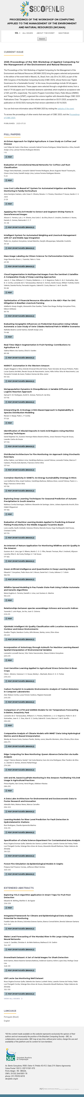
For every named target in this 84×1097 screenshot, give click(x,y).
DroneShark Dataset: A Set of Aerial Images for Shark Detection (36, 957)
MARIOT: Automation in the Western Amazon (26, 365)
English (7, 1021)
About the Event (46, 33)
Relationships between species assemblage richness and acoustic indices (41, 608)
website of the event (65, 109)
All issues (27, 33)
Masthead (64, 33)
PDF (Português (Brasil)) (20, 227)
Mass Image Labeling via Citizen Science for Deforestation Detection (39, 256)
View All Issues (12, 998)
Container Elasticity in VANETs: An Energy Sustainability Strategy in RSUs (40, 478)
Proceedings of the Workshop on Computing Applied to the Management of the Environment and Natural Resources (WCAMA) (42, 23)
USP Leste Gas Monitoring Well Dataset (23, 978)
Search (42, 39)
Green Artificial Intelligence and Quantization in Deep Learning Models (39, 569)
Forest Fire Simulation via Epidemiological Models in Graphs (33, 864)
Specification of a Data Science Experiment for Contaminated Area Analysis (42, 840)
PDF (9, 157)
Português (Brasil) (11, 1017)
